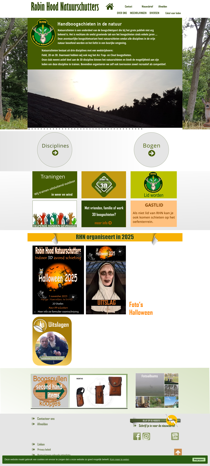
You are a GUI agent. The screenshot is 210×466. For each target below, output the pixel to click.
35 (132, 128)
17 (77, 128)
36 (135, 128)
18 (80, 128)
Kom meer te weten (119, 459)
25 (102, 128)
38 (141, 128)
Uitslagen (58, 324)
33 (126, 128)
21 (89, 128)
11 (59, 128)
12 (62, 128)
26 (105, 128)
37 (138, 128)
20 (86, 128)
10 (56, 128)
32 (123, 128)
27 (108, 128)
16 (74, 128)
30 (117, 128)
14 (68, 128)
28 (111, 128)
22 (92, 128)
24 (99, 128)
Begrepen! (199, 459)
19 (83, 128)
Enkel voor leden (173, 13)
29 (114, 128)
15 (71, 128)
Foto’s (136, 304)
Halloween (141, 312)
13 (65, 128)
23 (96, 128)
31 (120, 128)
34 (129, 128)
